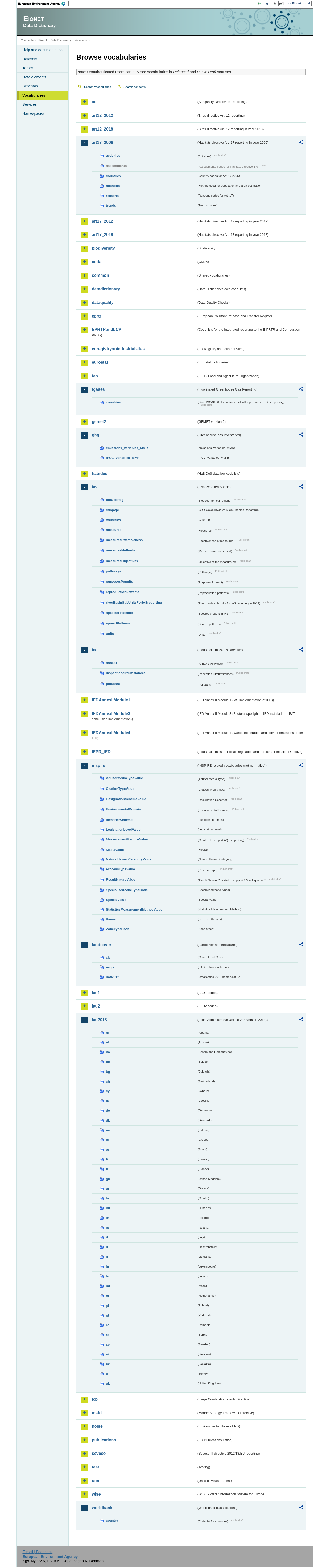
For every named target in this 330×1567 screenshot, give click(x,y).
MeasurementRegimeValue (127, 839)
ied (95, 650)
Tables (27, 68)
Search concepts (134, 86)
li (107, 1247)
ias (94, 487)
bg (108, 1072)
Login (266, 3)
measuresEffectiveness (124, 540)
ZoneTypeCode (117, 929)
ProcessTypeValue (120, 869)
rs (107, 1335)
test (95, 1467)
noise (97, 1426)
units (110, 634)
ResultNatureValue (120, 879)
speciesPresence (119, 613)
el (107, 1140)
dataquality (102, 302)
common (100, 275)
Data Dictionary (61, 40)
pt (107, 1315)
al (107, 1033)
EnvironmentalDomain (123, 809)
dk (108, 1120)
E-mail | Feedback (37, 1552)
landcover (101, 945)
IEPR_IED (101, 752)
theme (111, 919)
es (108, 1149)
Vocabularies (33, 95)
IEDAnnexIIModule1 (111, 700)
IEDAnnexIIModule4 (111, 732)
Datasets (29, 59)
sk (108, 1364)
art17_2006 (102, 142)
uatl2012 (112, 977)
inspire (98, 765)
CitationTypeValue (120, 789)
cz (108, 1101)
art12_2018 (102, 129)
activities (113, 155)
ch (108, 1081)
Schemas (30, 86)
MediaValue (115, 850)
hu (108, 1208)
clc (108, 957)
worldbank (102, 1508)
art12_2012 (102, 115)
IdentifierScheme (119, 820)
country (112, 1520)
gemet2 (99, 421)
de (108, 1111)
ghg (95, 435)
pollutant (113, 684)
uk (108, 1383)
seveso (99, 1453)
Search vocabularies (97, 86)
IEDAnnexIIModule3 (111, 713)
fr (107, 1169)
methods (113, 186)
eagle (110, 967)
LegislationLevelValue (123, 829)
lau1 (96, 992)
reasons (112, 196)
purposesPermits (119, 581)
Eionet (42, 40)
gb (108, 1179)
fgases (98, 389)
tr (107, 1374)
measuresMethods (120, 550)
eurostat (100, 362)
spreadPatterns (118, 623)
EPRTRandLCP (106, 329)
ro (107, 1325)
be (108, 1062)
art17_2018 (102, 234)
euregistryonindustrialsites (118, 349)
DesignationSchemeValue (126, 799)
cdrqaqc (112, 510)
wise (96, 1494)
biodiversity (103, 248)
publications (104, 1440)
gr (107, 1188)
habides (99, 473)
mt (108, 1286)
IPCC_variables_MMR (123, 458)
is (107, 1228)
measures (113, 530)
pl (107, 1306)
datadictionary (106, 289)
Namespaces (33, 113)
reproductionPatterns (122, 592)
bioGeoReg (114, 500)
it (107, 1237)
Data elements (34, 77)
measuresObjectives (122, 561)
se (108, 1344)
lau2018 (99, 1020)
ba (108, 1052)
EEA (43, 3)
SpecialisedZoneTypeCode (127, 890)
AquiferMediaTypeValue (124, 778)
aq (94, 102)
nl (107, 1296)
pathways (113, 571)
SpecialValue (116, 900)
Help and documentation (42, 50)
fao (95, 376)
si (107, 1354)
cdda (96, 261)
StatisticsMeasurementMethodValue (134, 909)
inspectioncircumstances (126, 673)
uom (96, 1481)
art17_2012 (102, 221)
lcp (95, 1399)
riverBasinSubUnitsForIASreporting (134, 602)
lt (107, 1257)
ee (108, 1130)
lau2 (96, 1006)
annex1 (111, 663)
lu (107, 1267)
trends (111, 205)
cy (108, 1091)
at (107, 1042)
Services (29, 104)
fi (107, 1159)
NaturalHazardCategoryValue (128, 859)
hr (107, 1198)
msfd (97, 1413)
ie (107, 1218)
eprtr (96, 316)
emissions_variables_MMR (127, 448)
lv (107, 1276)
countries (113, 176)
